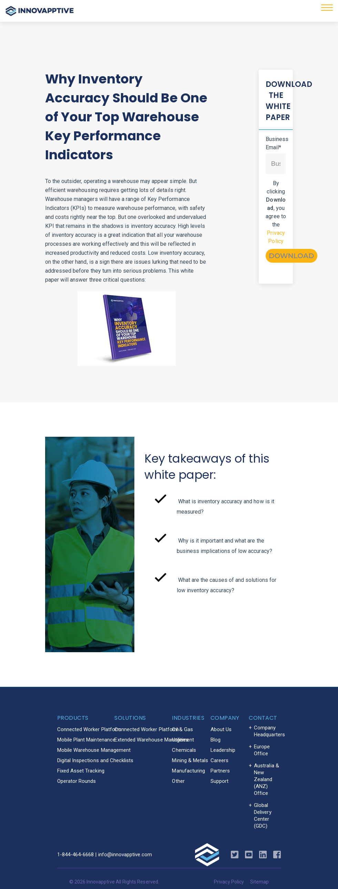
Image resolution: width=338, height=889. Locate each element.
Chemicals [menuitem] (184, 750)
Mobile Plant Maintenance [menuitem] (86, 740)
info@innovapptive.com (125, 854)
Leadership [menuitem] (223, 750)
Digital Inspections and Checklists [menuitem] (95, 760)
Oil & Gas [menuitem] (182, 729)
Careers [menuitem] (219, 760)
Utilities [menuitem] (180, 740)
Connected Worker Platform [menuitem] (89, 729)
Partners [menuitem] (220, 771)
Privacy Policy (229, 882)
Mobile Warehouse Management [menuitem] (94, 750)
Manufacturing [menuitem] (188, 771)
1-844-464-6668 (75, 854)
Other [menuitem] (178, 781)
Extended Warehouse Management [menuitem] (154, 740)
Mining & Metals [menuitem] (190, 760)
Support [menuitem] (219, 781)
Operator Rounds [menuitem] (76, 781)
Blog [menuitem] (216, 740)
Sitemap (259, 882)
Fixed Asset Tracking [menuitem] (80, 771)
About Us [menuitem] (221, 729)
